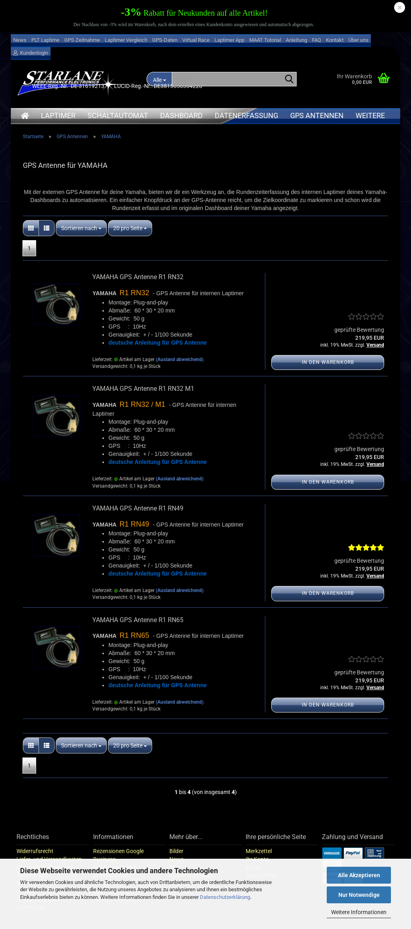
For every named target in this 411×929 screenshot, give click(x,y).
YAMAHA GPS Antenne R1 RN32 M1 (143, 388)
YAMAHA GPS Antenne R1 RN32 (137, 277)
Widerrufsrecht (34, 851)
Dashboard (181, 115)
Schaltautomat (117, 115)
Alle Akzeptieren (359, 875)
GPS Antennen (317, 115)
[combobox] (81, 228)
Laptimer (58, 115)
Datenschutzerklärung (225, 897)
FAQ (316, 40)
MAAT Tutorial (265, 40)
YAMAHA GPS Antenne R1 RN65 (137, 620)
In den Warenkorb (328, 362)
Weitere (370, 115)
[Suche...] (289, 79)
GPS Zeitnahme (82, 40)
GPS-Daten (164, 40)
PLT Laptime (45, 40)
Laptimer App (229, 40)
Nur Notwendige (359, 895)
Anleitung (296, 40)
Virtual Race (196, 40)
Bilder (176, 851)
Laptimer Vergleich (126, 40)
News (19, 40)
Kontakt (335, 40)
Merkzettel (259, 851)
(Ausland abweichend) (179, 359)
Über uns (358, 40)
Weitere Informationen (359, 912)
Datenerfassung (246, 115)
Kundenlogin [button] (30, 53)
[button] (31, 228)
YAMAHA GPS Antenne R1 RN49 (137, 508)
